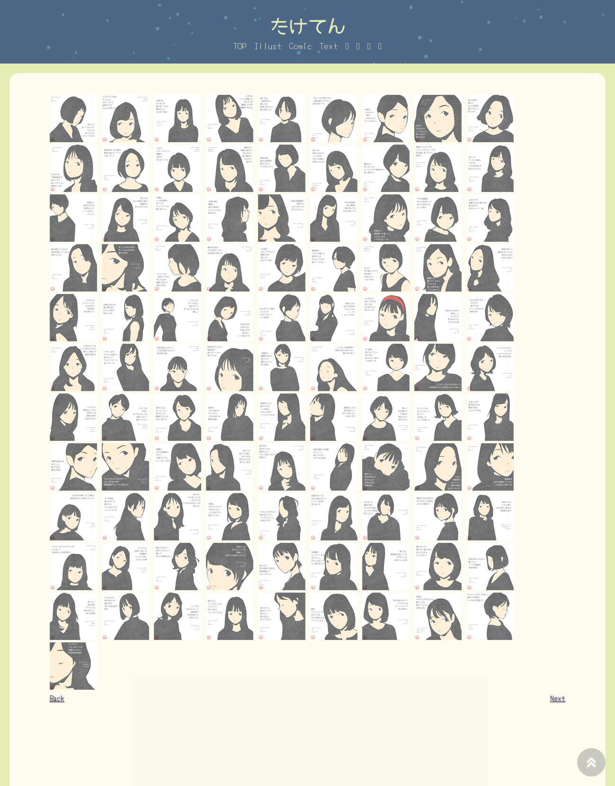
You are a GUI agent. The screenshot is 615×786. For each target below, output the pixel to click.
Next (557, 698)
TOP (240, 45)
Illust (268, 45)
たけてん (308, 25)
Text (329, 45)
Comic (300, 45)
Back (57, 698)
